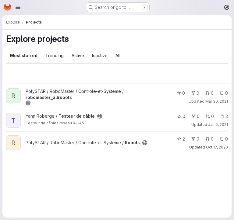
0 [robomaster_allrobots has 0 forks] (195, 93)
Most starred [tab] (23, 55)
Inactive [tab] (100, 55)
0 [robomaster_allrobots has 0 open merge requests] (209, 93)
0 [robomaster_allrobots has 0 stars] (181, 93)
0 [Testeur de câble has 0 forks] (195, 116)
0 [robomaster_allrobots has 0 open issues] (224, 93)
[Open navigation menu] (18, 7)
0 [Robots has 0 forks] (195, 138)
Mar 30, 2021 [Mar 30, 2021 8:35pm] (216, 101)
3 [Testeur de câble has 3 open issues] (224, 116)
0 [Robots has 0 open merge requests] (209, 138)
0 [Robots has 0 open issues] (224, 138)
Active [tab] (78, 55)
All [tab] (118, 55)
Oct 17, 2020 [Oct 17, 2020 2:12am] (217, 147)
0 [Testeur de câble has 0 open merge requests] (210, 116)
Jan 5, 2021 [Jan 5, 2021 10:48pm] (218, 124)
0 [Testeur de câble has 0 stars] (181, 116)
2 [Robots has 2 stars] (181, 138)
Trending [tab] (54, 55)
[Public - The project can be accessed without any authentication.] (28, 103)
